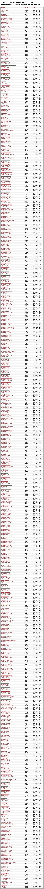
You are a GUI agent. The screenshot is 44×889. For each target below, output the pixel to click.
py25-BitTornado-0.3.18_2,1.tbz (7, 154)
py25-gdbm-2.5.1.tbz (5, 320)
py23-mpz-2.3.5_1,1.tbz (6, 146)
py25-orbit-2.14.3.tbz (5, 458)
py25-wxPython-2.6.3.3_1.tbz (7, 703)
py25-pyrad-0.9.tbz (5, 519)
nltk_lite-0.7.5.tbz (4, 118)
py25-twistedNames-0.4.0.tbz (7, 667)
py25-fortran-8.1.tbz (5, 305)
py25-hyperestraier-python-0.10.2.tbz (8, 351)
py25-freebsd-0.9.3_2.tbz (6, 308)
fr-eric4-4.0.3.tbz (4, 50)
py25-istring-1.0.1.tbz (5, 366)
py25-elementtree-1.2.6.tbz (6, 269)
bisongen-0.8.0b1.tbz (5, 20)
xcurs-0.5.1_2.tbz (4, 877)
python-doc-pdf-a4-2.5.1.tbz (6, 775)
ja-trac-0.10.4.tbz (4, 91)
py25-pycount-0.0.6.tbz (5, 503)
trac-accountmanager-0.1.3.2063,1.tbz (9, 824)
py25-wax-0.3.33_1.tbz (5, 691)
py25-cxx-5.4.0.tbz (5, 245)
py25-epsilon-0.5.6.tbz (5, 275)
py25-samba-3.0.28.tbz (5, 589)
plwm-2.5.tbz (3, 127)
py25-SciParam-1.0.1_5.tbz (6, 181)
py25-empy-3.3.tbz (5, 272)
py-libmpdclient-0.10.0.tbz (6, 144)
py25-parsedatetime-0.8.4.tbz (7, 466)
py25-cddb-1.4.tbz (4, 224)
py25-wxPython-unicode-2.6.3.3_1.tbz (8, 708)
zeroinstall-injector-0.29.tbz (6, 882)
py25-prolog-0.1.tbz (5, 490)
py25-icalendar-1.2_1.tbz (6, 352)
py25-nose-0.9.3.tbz (5, 436)
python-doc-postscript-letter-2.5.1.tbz (8, 779)
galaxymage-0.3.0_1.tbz (6, 54)
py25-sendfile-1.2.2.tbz (5, 594)
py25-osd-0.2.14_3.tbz (5, 459)
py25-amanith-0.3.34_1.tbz (6, 190)
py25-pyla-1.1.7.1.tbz (5, 514)
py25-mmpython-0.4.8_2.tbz (6, 418)
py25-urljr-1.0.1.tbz (5, 683)
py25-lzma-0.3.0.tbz (5, 396)
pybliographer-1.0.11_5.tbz (6, 747)
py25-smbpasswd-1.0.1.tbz (6, 613)
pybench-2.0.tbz (4, 745)
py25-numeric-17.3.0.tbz (6, 442)
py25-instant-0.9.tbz (5, 362)
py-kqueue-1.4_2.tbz (5, 142)
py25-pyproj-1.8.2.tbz (5, 518)
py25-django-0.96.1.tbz (5, 256)
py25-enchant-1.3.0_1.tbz (6, 273)
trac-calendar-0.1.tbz (5, 828)
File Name (3, 7)
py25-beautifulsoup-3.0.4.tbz (7, 209)
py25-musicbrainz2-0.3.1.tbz (7, 426)
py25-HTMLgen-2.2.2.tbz (6, 165)
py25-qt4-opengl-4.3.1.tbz (6, 553)
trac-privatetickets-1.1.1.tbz (6, 847)
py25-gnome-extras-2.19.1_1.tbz (7, 328)
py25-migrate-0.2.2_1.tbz (6, 415)
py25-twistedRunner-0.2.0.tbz (7, 671)
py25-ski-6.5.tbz (4, 609)
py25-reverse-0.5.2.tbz (5, 572)
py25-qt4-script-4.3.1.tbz (6, 554)
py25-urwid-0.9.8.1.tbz (5, 684)
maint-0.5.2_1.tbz (4, 102)
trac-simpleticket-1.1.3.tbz (6, 852)
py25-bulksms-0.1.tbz (5, 218)
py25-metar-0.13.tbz (5, 412)
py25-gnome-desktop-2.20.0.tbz (7, 327)
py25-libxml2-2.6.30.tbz (6, 387)
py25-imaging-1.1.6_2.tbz (6, 359)
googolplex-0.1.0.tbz (5, 67)
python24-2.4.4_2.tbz (5, 783)
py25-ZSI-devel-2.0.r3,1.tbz (6, 186)
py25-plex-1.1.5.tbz (5, 479)
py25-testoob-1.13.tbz (5, 648)
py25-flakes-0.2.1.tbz (5, 295)
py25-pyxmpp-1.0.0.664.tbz (6, 535)
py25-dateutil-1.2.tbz (5, 248)
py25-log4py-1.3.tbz (5, 394)
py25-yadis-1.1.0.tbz (5, 731)
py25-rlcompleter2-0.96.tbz (6, 574)
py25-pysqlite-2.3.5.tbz (5, 526)
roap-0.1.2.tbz (4, 798)
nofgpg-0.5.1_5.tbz (5, 119)
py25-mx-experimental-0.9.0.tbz (7, 430)
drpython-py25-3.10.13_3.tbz (7, 40)
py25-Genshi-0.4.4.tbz (5, 162)
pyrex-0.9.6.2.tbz (4, 767)
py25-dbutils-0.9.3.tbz (5, 251)
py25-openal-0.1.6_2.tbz (6, 451)
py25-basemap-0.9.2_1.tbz (6, 204)
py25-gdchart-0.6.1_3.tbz (6, 321)
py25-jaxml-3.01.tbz (5, 368)
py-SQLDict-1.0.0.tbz (5, 134)
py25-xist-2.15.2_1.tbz (5, 712)
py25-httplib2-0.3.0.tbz (5, 348)
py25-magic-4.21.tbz (5, 400)
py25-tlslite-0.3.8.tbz (5, 653)
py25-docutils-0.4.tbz (5, 261)
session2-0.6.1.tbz (5, 804)
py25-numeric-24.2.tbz (5, 443)
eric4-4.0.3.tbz (4, 45)
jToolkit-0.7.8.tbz (4, 87)
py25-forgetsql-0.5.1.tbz (6, 303)
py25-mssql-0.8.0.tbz (5, 420)
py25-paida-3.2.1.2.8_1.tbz (6, 461)
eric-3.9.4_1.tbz (4, 43)
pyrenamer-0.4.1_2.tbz (5, 766)
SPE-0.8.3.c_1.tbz (4, 12)
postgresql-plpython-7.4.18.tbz (7, 130)
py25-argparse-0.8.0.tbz (6, 196)
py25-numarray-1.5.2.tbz (6, 440)
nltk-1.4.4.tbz (3, 117)
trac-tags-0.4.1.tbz (4, 854)
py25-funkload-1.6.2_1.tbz (6, 312)
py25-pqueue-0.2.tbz (5, 487)
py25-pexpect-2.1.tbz (5, 477)
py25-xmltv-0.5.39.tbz (5, 723)
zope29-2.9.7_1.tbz (5, 887)
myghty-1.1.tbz (4, 113)
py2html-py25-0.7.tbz (5, 741)
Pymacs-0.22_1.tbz (5, 11)
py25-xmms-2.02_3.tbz (5, 724)
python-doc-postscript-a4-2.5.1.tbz (8, 778)
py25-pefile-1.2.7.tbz (5, 474)
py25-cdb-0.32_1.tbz (5, 222)
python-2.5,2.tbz (4, 772)
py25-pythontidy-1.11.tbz (6, 527)
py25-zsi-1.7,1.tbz (4, 740)
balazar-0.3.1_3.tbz (5, 16)
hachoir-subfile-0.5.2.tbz (6, 75)
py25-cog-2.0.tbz (4, 238)
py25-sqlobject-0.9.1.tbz (6, 634)
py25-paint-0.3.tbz (4, 462)
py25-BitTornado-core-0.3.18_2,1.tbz (8, 156)
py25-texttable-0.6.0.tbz (6, 649)
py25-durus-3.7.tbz (5, 267)
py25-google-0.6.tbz (5, 333)
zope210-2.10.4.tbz (5, 886)
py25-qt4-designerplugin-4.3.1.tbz (8, 547)
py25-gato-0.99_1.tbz (5, 316)
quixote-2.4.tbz (4, 792)
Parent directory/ (4, 8)
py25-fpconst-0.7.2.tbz (5, 307)
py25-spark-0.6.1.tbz (5, 626)
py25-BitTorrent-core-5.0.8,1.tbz (7, 158)
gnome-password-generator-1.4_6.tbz (8, 65)
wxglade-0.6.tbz (4, 874)
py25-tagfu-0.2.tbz (4, 644)
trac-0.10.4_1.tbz (4, 820)
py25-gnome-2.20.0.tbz (6, 325)
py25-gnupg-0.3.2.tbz (5, 329)
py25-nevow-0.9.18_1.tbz (6, 435)
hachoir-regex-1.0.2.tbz (6, 74)
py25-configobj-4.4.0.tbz (6, 240)
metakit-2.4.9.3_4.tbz (5, 109)
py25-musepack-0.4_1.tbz (6, 423)
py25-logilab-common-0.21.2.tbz (7, 395)
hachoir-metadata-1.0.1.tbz (6, 71)
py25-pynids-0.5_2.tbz (5, 515)
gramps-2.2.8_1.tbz (5, 69)
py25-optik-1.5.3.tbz (5, 456)
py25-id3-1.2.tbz (4, 356)
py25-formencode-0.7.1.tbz (6, 304)
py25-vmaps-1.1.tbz (5, 689)
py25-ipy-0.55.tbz (4, 363)
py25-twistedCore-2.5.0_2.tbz (7, 661)
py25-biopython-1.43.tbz (6, 210)
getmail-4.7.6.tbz (4, 59)
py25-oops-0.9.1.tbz (5, 450)
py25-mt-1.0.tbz (4, 422)
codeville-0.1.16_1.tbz (5, 27)
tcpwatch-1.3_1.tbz (5, 815)
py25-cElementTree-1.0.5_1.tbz (7, 220)
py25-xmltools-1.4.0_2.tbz (6, 721)
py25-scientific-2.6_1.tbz (6, 590)
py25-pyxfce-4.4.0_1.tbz (6, 534)
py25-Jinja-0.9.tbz (4, 168)
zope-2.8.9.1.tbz (4, 883)
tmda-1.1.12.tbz (4, 816)
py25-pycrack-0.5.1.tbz (5, 505)
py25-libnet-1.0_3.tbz (5, 384)
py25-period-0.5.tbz (5, 475)
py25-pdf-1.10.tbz (4, 473)
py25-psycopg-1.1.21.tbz (6, 494)
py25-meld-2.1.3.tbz (5, 410)
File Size (26, 7)
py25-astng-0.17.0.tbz (5, 198)
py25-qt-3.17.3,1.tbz (5, 539)
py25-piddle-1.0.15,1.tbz (6, 478)
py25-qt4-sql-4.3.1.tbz (5, 555)
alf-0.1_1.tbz (3, 14)
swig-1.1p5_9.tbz (4, 812)
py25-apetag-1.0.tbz (5, 194)
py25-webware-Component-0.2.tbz (8, 696)
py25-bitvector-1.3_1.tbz (6, 213)
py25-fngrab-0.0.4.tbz (5, 299)
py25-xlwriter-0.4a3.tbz (5, 715)
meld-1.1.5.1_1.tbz (5, 106)
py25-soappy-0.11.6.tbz (6, 621)
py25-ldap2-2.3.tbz (5, 379)
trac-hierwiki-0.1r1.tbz (5, 835)
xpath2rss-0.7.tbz (4, 879)
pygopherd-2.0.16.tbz (5, 759)
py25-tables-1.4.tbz (5, 642)
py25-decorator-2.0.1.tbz (6, 252)
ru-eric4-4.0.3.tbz (4, 802)
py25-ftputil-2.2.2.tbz (5, 311)
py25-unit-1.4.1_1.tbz (5, 680)
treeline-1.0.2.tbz (4, 867)
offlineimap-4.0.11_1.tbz (6, 121)
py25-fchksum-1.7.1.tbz (6, 288)
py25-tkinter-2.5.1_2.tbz (6, 652)
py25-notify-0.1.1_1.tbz (5, 439)
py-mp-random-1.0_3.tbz (6, 145)
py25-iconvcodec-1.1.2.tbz (6, 355)
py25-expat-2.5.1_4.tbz (5, 280)
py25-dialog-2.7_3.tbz (5, 253)
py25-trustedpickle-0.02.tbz (6, 657)
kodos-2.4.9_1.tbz (4, 97)
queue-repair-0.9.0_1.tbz (6, 791)
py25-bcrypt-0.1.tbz (5, 206)
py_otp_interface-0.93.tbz (6, 744)
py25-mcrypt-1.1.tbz (5, 406)
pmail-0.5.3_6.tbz (4, 129)
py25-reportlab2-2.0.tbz (6, 568)
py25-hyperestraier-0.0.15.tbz (7, 349)
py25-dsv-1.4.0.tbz (5, 265)
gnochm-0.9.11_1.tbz (5, 63)
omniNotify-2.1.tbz (4, 122)
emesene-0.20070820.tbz (6, 42)
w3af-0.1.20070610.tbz (5, 870)
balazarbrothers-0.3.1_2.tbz (6, 18)
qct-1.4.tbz (3, 788)
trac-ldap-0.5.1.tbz (4, 838)
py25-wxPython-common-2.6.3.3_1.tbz (9, 705)
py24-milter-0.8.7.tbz (5, 149)
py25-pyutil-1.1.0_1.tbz (5, 531)
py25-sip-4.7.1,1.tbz (5, 608)
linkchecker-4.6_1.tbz (5, 101)
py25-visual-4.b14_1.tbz (6, 688)
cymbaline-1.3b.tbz (5, 35)
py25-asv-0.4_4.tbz (5, 200)
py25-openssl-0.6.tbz (5, 455)
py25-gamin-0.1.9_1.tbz (6, 315)
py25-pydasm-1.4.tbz (5, 507)
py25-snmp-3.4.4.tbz (5, 614)
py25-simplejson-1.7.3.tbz (6, 602)
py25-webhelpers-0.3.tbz (6, 692)
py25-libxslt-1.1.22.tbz (5, 388)
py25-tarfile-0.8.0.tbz (5, 646)
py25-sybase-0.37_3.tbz (6, 641)
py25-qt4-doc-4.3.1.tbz (5, 549)
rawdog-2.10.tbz (4, 795)
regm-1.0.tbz (3, 796)
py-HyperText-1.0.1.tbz (5, 131)
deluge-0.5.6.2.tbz (4, 38)
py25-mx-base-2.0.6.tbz (6, 428)
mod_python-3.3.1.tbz (5, 110)
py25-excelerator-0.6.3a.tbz (6, 277)
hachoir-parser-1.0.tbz (5, 73)
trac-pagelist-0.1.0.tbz (5, 843)
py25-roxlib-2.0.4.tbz (5, 578)
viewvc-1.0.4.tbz (4, 869)
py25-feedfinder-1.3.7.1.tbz (6, 289)
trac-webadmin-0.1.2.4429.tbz (7, 859)
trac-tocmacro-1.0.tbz (5, 857)
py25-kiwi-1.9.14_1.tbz (5, 376)
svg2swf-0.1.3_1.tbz (5, 810)
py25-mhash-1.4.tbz (5, 414)
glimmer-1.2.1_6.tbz (5, 61)
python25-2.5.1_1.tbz (5, 784)
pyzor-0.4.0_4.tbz (4, 787)
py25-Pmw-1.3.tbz (4, 173)
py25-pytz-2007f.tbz (5, 529)
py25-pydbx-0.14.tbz (5, 509)
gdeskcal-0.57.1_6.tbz (5, 57)
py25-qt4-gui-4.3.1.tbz (5, 550)
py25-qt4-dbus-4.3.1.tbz (6, 543)
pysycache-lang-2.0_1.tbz (6, 770)
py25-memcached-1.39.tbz (6, 411)
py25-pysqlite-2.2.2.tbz (5, 525)
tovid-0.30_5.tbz (4, 818)
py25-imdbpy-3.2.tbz (5, 360)
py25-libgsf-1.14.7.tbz (5, 383)
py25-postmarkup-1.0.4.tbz (6, 485)
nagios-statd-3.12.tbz (5, 114)
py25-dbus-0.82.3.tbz (5, 249)
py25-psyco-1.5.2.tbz (5, 493)
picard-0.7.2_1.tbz (4, 125)
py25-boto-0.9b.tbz (5, 214)
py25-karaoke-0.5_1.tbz (6, 371)
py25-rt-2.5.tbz (4, 584)
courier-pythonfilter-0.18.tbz (6, 28)
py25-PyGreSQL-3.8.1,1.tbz (6, 174)
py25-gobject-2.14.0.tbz (6, 332)
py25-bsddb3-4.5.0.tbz (5, 217)
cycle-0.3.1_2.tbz (4, 34)
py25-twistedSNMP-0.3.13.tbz (7, 672)
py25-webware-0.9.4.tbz (6, 695)
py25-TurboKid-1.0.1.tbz (6, 185)
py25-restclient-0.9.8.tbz (6, 570)
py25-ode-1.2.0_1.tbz (5, 447)
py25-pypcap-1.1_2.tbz (5, 517)
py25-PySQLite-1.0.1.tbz (6, 177)
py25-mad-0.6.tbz (4, 399)
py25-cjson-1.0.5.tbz (5, 234)
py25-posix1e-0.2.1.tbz (5, 483)
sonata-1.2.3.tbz (4, 807)
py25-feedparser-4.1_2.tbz (6, 291)
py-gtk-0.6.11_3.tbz (5, 139)
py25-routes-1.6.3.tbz (5, 577)
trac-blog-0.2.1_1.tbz (5, 827)
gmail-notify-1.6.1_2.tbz (6, 62)
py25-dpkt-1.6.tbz (4, 264)
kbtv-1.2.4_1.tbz (4, 94)
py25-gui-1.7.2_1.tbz (5, 344)
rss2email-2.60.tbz (5, 800)
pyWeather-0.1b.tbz (5, 743)
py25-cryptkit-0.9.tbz (5, 241)
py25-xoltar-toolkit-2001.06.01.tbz (8, 729)
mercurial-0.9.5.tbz (5, 107)
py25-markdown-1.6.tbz (6, 403)
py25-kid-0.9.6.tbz (4, 375)
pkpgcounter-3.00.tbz (5, 126)
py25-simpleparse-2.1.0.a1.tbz (7, 604)
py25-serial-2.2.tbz (5, 596)
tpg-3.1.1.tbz (3, 819)
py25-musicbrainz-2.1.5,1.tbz (7, 424)
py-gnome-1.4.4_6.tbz (5, 137)
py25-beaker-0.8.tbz (5, 208)
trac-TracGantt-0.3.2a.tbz (6, 822)
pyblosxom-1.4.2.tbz (5, 748)
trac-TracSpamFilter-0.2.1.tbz (7, 823)
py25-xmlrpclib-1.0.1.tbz (6, 719)
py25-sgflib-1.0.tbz (5, 598)
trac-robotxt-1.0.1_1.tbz (6, 851)
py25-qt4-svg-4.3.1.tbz (5, 557)
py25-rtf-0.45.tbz (4, 585)
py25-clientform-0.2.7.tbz (6, 237)
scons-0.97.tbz (4, 803)
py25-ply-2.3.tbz (4, 481)
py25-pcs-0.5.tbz (4, 471)
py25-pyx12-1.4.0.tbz (5, 533)
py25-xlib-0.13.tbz (4, 713)
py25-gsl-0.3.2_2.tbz (5, 339)
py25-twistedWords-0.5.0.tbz (7, 676)
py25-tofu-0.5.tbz (4, 654)
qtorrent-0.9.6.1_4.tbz (5, 790)
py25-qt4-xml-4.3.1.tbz (5, 560)
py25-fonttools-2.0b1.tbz (6, 300)
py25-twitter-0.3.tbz (5, 677)
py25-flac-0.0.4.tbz (5, 293)
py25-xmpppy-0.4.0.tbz (5, 727)
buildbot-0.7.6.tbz (4, 23)
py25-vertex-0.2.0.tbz (5, 687)
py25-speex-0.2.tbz (5, 628)
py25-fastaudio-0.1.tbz (5, 285)
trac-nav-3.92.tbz (4, 842)
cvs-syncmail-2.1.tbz (5, 32)
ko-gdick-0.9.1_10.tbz (5, 95)
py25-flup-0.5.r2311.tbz (6, 297)
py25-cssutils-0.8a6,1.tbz (6, 242)
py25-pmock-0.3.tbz (5, 482)
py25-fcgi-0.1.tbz (4, 287)
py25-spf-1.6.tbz (4, 629)
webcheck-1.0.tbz (4, 871)
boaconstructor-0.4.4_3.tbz (6, 22)
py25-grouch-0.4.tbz (5, 337)
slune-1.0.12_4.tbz (5, 806)
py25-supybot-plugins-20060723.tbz (8, 640)
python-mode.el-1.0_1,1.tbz (6, 780)
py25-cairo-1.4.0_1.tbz (5, 221)
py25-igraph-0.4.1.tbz (5, 358)
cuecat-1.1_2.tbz (4, 30)
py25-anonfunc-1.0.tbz (5, 192)
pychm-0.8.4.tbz (4, 755)
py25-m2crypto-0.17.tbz (6, 398)
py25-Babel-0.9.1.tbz (5, 153)
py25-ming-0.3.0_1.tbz (5, 416)
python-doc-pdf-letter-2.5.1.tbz (7, 776)
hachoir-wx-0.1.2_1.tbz (5, 78)
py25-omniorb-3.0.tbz (5, 448)
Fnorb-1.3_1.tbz (4, 10)
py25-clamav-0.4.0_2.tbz (6, 236)
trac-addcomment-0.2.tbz (6, 826)
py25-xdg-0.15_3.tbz (5, 711)
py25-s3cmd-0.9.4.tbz (5, 588)
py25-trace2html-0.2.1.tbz (6, 656)
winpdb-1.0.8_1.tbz (5, 873)
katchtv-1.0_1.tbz (4, 93)
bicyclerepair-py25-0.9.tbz (6, 19)
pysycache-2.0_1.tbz (5, 768)
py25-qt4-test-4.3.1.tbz (5, 558)
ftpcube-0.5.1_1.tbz (5, 51)
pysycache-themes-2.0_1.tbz (7, 771)
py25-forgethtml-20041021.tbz (7, 301)
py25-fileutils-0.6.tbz (5, 292)
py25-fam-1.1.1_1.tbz (5, 284)
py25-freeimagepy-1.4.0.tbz (6, 309)
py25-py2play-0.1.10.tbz (6, 499)
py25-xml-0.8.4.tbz (5, 716)
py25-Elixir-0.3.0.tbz (5, 161)
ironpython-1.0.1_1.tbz (5, 86)
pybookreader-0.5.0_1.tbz (6, 751)
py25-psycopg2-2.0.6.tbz (6, 495)
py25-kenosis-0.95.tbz (5, 374)
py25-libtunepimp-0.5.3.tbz (6, 386)
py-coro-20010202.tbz (5, 135)
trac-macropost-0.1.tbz (5, 839)
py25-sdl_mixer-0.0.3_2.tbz (6, 593)
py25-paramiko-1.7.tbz (5, 465)
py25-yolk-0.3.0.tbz (5, 735)
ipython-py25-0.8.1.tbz (5, 85)
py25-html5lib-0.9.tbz (5, 347)
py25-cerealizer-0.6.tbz (5, 225)
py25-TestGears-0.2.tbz (6, 184)
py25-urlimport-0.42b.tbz (6, 681)
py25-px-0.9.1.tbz (4, 498)
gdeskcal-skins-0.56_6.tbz (6, 58)
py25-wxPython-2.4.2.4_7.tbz (7, 701)
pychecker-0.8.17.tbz (5, 752)
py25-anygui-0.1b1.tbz (5, 193)
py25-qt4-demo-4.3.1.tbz (6, 545)
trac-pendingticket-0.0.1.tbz (6, 846)
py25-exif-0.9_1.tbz (5, 279)
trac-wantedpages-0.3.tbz (6, 858)
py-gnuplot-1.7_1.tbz (5, 138)
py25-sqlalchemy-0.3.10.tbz (6, 632)
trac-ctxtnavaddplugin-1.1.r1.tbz (7, 831)
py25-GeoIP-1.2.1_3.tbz (6, 164)
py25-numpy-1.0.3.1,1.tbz (6, 444)
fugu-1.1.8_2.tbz (4, 53)
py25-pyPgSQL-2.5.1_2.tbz (6, 501)
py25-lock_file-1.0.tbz (5, 392)
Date (34, 7)
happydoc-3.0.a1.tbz (5, 79)
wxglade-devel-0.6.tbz (5, 875)
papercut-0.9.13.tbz (5, 123)
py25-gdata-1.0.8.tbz (5, 319)
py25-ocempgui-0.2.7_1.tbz (6, 446)
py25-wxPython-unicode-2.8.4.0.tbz (8, 709)
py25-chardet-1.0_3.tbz (6, 226)
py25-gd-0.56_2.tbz (5, 317)
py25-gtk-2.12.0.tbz (5, 341)
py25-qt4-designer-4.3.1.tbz (6, 546)
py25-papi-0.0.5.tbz (5, 463)
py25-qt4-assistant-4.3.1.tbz (6, 541)
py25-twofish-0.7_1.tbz (5, 679)
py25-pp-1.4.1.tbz (4, 486)
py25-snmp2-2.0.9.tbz (5, 616)
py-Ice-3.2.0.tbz (4, 133)
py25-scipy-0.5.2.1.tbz (5, 592)
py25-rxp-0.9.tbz (4, 586)
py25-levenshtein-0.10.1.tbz (6, 380)
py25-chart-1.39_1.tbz (5, 228)
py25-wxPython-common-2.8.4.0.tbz (8, 707)
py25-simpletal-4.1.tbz (5, 605)
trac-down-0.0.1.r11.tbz (6, 832)
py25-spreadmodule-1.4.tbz (6, 630)
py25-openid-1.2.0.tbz (5, 454)
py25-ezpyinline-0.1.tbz (6, 283)
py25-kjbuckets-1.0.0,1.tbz (6, 378)
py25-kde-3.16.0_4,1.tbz (6, 372)
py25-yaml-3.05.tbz (5, 732)
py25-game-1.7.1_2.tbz (6, 313)
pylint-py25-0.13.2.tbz (5, 760)
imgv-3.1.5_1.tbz (4, 82)
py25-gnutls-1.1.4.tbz (5, 331)
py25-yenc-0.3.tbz (4, 733)
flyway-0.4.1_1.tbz (4, 46)
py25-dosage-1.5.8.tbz (5, 263)
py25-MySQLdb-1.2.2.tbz (6, 169)
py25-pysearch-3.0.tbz (5, 521)
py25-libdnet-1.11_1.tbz (6, 382)
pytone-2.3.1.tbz (4, 786)
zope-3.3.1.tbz (4, 885)
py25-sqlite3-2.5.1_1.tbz (6, 633)
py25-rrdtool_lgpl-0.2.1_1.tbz (7, 581)
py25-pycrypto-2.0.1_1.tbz (6, 506)
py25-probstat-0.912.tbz (6, 489)
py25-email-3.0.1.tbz (5, 271)
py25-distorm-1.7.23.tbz (6, 255)
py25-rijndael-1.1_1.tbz (5, 573)
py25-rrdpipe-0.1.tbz (5, 580)
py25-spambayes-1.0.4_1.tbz (7, 625)
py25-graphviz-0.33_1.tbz (6, 336)
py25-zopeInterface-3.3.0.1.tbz (7, 737)
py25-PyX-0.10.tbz (5, 180)
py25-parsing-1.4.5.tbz (5, 467)
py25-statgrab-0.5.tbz (5, 637)
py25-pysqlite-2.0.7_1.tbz (6, 522)
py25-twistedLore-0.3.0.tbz (6, 664)
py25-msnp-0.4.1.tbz (5, 419)
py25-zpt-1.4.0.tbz (4, 739)
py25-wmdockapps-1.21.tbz (6, 697)
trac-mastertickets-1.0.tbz (6, 840)
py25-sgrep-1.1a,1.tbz (5, 601)
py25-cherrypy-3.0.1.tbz (6, 229)
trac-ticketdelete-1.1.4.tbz (6, 855)
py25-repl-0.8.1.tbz (5, 565)
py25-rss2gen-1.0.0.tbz (5, 582)
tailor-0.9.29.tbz (4, 814)
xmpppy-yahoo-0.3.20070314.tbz (7, 878)
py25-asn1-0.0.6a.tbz (5, 197)
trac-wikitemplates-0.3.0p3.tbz (7, 865)
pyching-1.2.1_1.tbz (5, 753)
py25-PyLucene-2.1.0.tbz (6, 176)
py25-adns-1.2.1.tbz (5, 188)
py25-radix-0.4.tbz (4, 561)
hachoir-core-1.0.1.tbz (5, 70)
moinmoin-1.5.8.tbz (5, 111)
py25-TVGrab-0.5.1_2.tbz (6, 182)
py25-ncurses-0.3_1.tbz (6, 432)
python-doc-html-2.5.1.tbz (6, 774)
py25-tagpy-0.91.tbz (5, 645)
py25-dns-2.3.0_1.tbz (5, 259)
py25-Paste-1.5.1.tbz (5, 170)
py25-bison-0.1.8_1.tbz (5, 212)
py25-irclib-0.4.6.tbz (5, 364)
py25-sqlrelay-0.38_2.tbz (6, 636)
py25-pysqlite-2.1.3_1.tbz (6, 523)
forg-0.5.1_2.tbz (4, 47)
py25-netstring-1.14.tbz (5, 434)
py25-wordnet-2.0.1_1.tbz (6, 699)
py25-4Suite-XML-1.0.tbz (6, 152)
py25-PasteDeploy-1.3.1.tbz (6, 172)
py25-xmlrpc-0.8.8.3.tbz (6, 717)
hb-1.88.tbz (3, 81)
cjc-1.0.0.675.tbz (4, 24)
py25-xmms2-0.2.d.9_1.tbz (6, 725)
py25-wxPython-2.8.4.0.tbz (6, 704)
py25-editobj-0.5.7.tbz (5, 268)
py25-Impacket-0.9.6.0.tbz (6, 166)
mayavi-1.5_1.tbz (4, 105)
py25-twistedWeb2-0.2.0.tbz (6, 675)
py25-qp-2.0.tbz (4, 537)
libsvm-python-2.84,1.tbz (6, 99)
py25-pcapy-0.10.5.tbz (5, 470)
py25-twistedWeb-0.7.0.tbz (6, 673)
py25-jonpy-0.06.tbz (5, 370)
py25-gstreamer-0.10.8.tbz (6, 340)
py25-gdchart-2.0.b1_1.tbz (6, 323)
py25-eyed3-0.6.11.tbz (5, 281)
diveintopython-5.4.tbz (5, 39)
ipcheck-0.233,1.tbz (5, 83)
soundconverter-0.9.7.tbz (6, 808)
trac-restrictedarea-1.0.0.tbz (6, 850)
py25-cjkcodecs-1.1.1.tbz (6, 233)
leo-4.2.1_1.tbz (4, 98)
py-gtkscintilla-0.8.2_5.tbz (6, 141)
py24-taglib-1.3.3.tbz (5, 150)
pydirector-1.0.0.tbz (5, 756)
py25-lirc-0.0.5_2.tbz (5, 390)
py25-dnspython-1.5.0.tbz (6, 260)
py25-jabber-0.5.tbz (5, 367)
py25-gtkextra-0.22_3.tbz (6, 343)
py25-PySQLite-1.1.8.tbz (6, 178)
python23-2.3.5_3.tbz (5, 782)
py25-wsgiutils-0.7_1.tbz (6, 700)
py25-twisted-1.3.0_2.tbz (6, 659)
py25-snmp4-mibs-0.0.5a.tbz (7, 620)
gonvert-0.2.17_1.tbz (5, 66)
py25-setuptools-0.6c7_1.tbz (7, 597)
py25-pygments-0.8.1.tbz (6, 513)
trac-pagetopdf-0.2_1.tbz (6, 844)
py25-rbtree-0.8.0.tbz (5, 562)
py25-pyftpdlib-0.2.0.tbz (6, 511)
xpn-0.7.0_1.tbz (4, 881)
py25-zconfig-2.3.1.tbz (5, 736)
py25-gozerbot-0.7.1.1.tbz (6, 335)
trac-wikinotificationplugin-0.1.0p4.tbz (8, 862)
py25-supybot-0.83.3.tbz (6, 638)
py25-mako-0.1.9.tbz (5, 402)
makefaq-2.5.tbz (4, 103)
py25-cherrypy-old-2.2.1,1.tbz (7, 230)
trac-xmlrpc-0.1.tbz (5, 866)
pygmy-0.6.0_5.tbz (5, 758)
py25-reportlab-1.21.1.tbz (6, 566)
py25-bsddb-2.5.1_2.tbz (6, 216)
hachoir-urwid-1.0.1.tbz (5, 77)
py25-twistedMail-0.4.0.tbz (6, 665)
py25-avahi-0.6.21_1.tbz (6, 201)
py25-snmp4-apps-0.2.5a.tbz (7, 618)
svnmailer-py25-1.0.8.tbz (6, 811)
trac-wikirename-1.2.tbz (6, 863)
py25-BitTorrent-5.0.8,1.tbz (6, 157)
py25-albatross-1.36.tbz (6, 189)
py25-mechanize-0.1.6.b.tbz (6, 407)
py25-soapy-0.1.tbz (5, 624)
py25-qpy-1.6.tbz (4, 538)
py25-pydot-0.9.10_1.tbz (6, 510)
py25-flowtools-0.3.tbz (5, 296)
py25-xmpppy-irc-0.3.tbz (6, 728)
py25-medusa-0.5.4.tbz (5, 408)
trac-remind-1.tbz (4, 848)
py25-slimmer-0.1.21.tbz (6, 610)
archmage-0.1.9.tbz (5, 15)
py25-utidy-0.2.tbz (4, 685)
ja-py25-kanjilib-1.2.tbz (5, 89)
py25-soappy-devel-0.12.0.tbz (7, 622)
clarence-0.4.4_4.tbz (5, 26)
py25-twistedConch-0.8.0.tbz (7, 660)
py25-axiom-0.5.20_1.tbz (6, 202)
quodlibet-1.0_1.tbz (5, 794)
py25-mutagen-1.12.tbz (6, 427)
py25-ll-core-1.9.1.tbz (5, 391)
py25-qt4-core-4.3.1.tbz (6, 542)
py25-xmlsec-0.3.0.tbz (5, 720)
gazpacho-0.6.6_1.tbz (5, 55)
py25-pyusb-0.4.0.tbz (5, 530)
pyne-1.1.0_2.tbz (4, 764)
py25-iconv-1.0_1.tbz (5, 354)
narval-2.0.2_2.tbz (4, 115)
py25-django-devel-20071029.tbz (7, 257)
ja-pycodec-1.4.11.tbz (5, 90)
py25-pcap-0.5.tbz (4, 469)
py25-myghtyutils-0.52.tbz (6, 431)
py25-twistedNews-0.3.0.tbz (6, 668)
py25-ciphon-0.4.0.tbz (5, 232)
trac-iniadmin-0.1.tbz (5, 836)
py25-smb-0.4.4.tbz (5, 612)
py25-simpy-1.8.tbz (5, 606)
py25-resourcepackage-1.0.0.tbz (7, 569)
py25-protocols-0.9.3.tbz (6, 491)
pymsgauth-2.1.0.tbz (5, 763)
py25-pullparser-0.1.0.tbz (6, 497)
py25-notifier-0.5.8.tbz (5, 438)
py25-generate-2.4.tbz (5, 324)
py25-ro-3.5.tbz (4, 576)
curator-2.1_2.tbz (4, 31)
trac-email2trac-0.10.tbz (6, 834)
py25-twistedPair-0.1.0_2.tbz (7, 669)
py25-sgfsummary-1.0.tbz (6, 600)
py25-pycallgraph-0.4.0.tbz (6, 502)
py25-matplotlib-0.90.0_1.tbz (7, 404)
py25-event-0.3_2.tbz (5, 276)
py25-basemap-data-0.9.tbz (6, 205)
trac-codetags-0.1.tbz (5, 830)
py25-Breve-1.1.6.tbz (5, 160)
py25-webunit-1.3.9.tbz (5, 693)
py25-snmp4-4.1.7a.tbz (5, 617)
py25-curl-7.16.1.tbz (5, 244)
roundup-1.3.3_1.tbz (5, 799)
